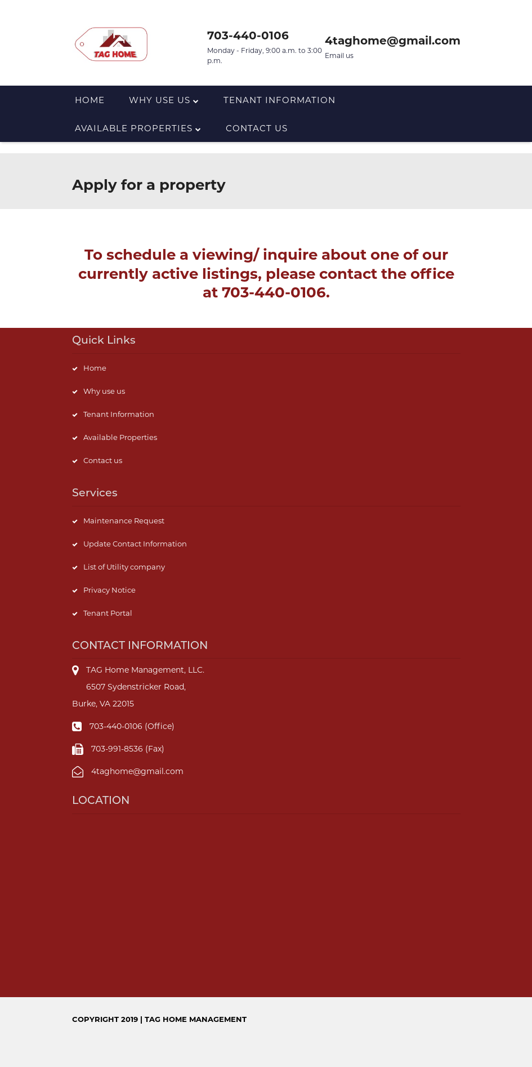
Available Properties (138, 128)
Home (90, 100)
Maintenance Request (123, 520)
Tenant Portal (107, 612)
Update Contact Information (135, 543)
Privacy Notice (109, 589)
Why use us (104, 390)
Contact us (257, 128)
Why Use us (164, 100)
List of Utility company (124, 566)
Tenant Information (279, 100)
